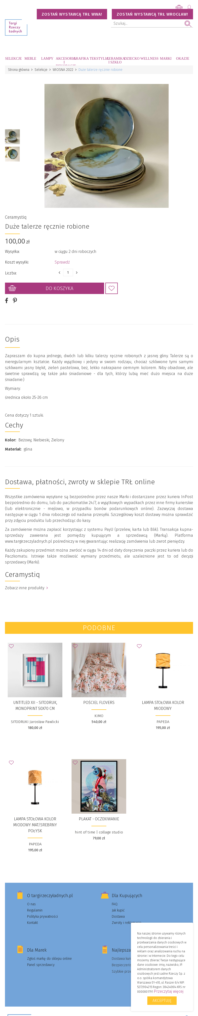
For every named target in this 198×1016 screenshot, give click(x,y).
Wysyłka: (12, 251)
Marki (166, 58)
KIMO (98, 716)
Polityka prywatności (42, 916)
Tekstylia (98, 58)
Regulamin (34, 910)
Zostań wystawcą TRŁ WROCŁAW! (152, 14)
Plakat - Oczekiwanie (99, 819)
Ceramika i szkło (115, 60)
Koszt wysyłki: (17, 262)
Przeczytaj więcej (168, 991)
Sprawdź (62, 262)
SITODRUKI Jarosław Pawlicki (35, 722)
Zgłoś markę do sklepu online (49, 959)
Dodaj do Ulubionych (111, 288)
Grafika (81, 58)
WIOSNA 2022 (63, 70)
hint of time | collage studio (99, 832)
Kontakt (32, 923)
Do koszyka (59, 288)
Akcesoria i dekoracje (64, 61)
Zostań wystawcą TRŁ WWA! (72, 14)
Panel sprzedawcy (41, 965)
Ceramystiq (16, 217)
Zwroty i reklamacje (126, 923)
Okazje (182, 58)
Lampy (47, 58)
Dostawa (118, 916)
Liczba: (11, 273)
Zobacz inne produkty (26, 588)
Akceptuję (162, 1000)
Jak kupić (118, 910)
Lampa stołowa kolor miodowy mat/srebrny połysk (35, 825)
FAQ (115, 904)
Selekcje (13, 58)
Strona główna (18, 70)
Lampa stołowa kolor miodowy (163, 705)
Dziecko (131, 58)
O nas (31, 904)
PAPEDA (163, 722)
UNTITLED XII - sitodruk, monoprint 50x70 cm (35, 705)
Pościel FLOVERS (99, 702)
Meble (30, 58)
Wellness (148, 58)
